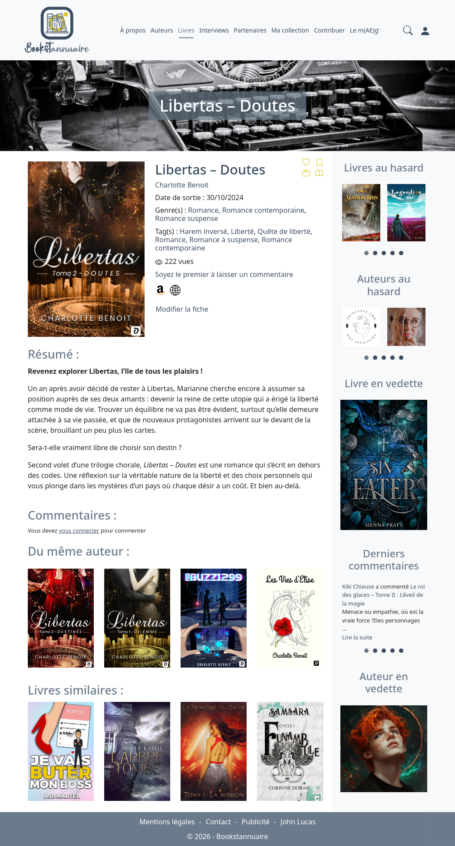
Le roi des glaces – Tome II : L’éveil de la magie (383, 595)
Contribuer (329, 30)
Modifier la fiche (181, 309)
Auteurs (162, 30)
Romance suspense (186, 218)
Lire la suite (357, 637)
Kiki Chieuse (359, 586)
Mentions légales (167, 821)
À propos (133, 30)
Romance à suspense (223, 239)
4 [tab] (392, 253)
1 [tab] (366, 253)
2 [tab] (375, 253)
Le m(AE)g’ (364, 30)
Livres (186, 30)
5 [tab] (401, 253)
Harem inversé (204, 231)
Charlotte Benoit (181, 185)
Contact (218, 821)
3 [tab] (384, 253)
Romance (203, 210)
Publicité (256, 821)
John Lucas (298, 821)
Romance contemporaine (263, 210)
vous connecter (79, 530)
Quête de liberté (283, 231)
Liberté (242, 231)
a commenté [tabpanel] (383, 612)
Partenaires (250, 30)
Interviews (214, 30)
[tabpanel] (361, 214)
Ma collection (290, 30)
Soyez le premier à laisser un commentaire (224, 274)
